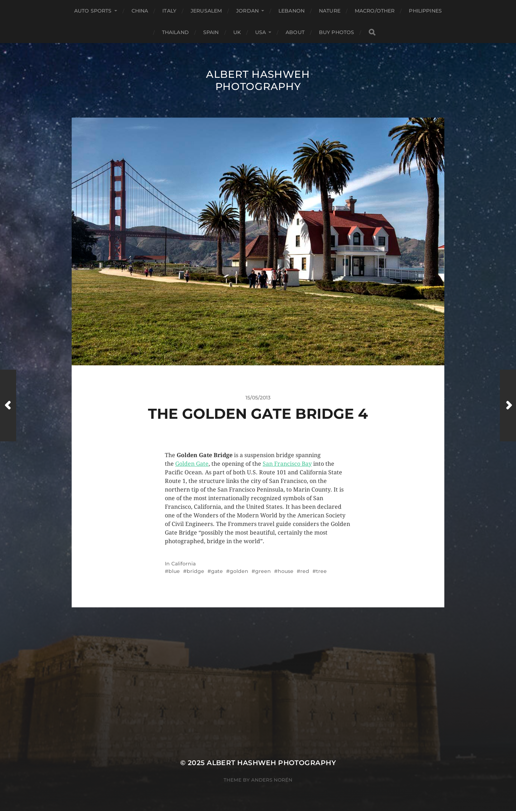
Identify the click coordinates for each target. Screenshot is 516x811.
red (304, 571)
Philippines (425, 11)
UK (237, 32)
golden (239, 571)
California (183, 563)
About (295, 32)
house (285, 571)
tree (321, 571)
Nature (329, 11)
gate (217, 571)
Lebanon (291, 11)
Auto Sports (93, 11)
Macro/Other (375, 11)
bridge (195, 571)
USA (260, 32)
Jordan (247, 11)
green (263, 571)
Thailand (175, 32)
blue (174, 571)
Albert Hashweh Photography (258, 80)
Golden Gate (192, 463)
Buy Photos (336, 32)
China (140, 11)
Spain (211, 32)
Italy (169, 11)
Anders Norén (271, 780)
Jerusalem (206, 11)
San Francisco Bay (287, 463)
